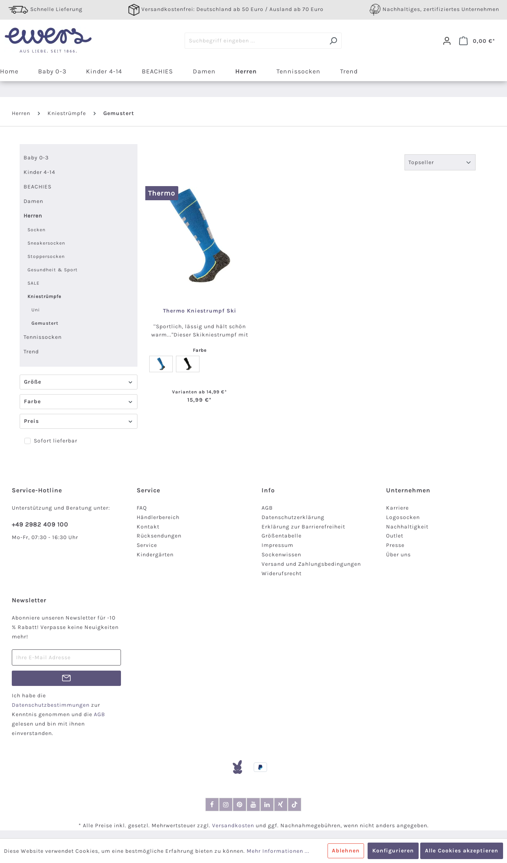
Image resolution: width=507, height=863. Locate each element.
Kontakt (148, 526)
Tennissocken (43, 337)
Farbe (78, 401)
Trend (31, 351)
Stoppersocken (46, 256)
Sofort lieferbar (55, 440)
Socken (36, 229)
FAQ (142, 508)
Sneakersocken (46, 243)
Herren (33, 215)
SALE (33, 283)
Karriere (397, 508)
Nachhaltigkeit (407, 526)
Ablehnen (346, 850)
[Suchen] (333, 41)
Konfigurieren (393, 850)
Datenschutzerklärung (293, 517)
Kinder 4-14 (39, 172)
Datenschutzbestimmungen (51, 705)
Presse (395, 545)
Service (147, 545)
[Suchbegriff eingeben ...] (255, 41)
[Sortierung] (440, 162)
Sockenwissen (281, 554)
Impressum (277, 545)
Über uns (398, 554)
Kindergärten (155, 554)
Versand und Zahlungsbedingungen (311, 564)
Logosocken (403, 517)
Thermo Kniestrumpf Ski (199, 311)
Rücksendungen (159, 535)
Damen (33, 201)
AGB (267, 508)
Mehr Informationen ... (278, 851)
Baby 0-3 (36, 157)
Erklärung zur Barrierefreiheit (303, 526)
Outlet (394, 535)
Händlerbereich (158, 517)
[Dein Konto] (447, 40)
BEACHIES (37, 186)
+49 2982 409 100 (40, 524)
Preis (78, 421)
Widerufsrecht (282, 573)
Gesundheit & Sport (52, 269)
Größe (78, 381)
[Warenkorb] (477, 40)
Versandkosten (233, 825)
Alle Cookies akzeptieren (461, 850)
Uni (35, 310)
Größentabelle (282, 535)
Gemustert (45, 323)
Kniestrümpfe (44, 296)
